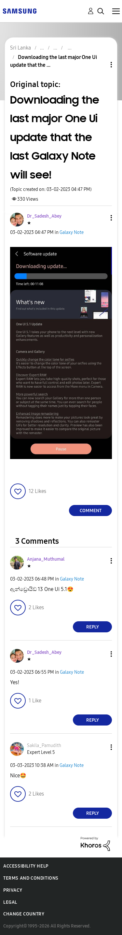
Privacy (12, 890)
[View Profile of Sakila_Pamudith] (44, 745)
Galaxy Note (72, 232)
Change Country (23, 914)
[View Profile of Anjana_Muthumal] (45, 559)
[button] (100, 218)
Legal (10, 902)
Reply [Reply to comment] (92, 627)
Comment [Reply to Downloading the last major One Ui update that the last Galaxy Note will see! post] (91, 510)
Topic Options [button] (100, 65)
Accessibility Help (25, 866)
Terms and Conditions (31, 878)
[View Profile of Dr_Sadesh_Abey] (44, 216)
